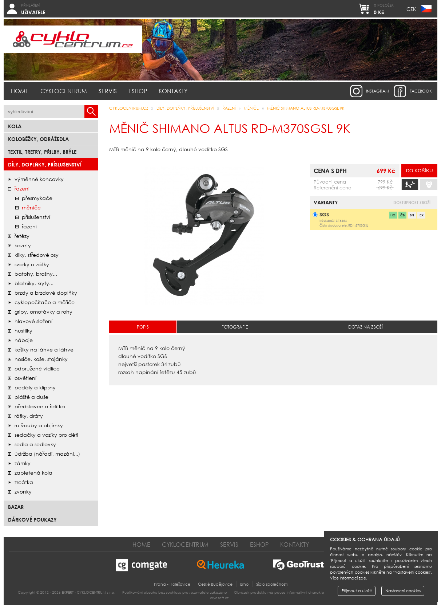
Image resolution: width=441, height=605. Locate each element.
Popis (143, 327)
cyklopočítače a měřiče (45, 302)
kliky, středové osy (37, 254)
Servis (108, 91)
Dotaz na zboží (365, 327)
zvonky (23, 491)
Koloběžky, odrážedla (38, 139)
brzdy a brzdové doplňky (46, 292)
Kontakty (173, 91)
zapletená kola (33, 472)
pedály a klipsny (35, 387)
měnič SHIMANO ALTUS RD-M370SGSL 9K (306, 108)
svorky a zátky (32, 264)
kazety (23, 245)
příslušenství (36, 216)
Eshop (137, 91)
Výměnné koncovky (39, 179)
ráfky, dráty (29, 415)
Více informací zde (348, 578)
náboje (24, 340)
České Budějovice (215, 584)
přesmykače (37, 198)
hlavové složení (33, 321)
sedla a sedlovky (35, 444)
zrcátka (24, 482)
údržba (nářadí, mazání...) (47, 453)
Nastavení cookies (403, 591)
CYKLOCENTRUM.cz (128, 108)
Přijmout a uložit (357, 591)
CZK (411, 8)
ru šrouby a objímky (39, 425)
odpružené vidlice (37, 368)
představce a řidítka (40, 406)
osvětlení (25, 377)
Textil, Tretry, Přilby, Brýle (42, 152)
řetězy (22, 235)
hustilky (23, 330)
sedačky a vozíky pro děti (46, 434)
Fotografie (235, 327)
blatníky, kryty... (34, 283)
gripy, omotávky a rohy (43, 311)
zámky (23, 463)
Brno (244, 584)
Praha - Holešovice (172, 584)
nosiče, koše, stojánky (41, 358)
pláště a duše (31, 396)
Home (20, 91)
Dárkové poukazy (32, 519)
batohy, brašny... (36, 273)
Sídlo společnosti (271, 584)
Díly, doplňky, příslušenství (45, 164)
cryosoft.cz (219, 598)
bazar (16, 507)
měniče (31, 207)
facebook (421, 91)
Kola (14, 126)
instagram (377, 91)
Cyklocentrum (63, 91)
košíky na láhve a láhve (44, 349)
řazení (22, 188)
